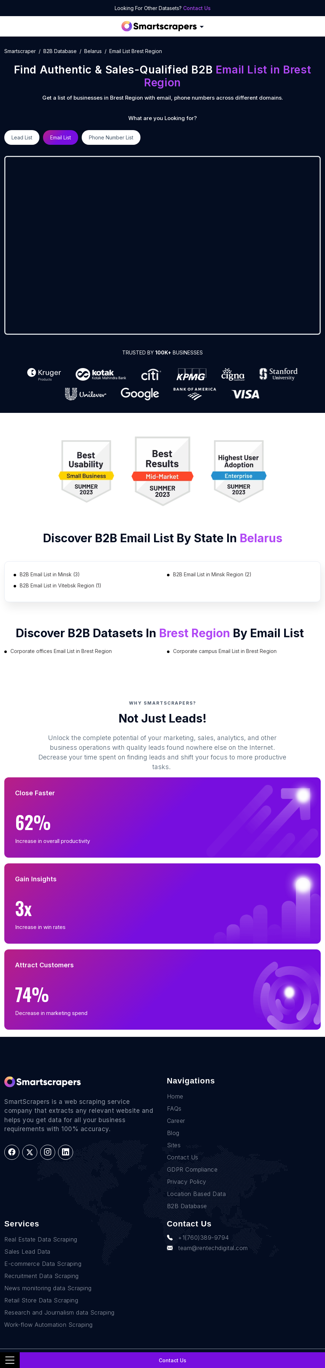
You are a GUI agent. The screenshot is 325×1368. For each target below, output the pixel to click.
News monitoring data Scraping (48, 1288)
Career (176, 1120)
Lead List (21, 137)
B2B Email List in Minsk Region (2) (212, 574)
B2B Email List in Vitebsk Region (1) (60, 585)
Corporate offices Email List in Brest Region (61, 651)
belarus (93, 51)
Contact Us (197, 8)
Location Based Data (196, 1193)
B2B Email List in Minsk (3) (50, 574)
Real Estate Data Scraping (40, 1239)
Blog (173, 1132)
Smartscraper (20, 51)
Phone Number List (111, 137)
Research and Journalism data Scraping (59, 1312)
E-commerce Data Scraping (42, 1263)
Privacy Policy (186, 1181)
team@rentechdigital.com (207, 1248)
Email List (60, 137)
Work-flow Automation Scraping (48, 1324)
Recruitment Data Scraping (41, 1275)
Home (175, 1096)
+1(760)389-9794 (198, 1237)
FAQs (174, 1108)
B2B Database (60, 51)
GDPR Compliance (192, 1169)
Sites (174, 1145)
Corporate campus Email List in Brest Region (225, 651)
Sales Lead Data (27, 1251)
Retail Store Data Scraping (41, 1300)
